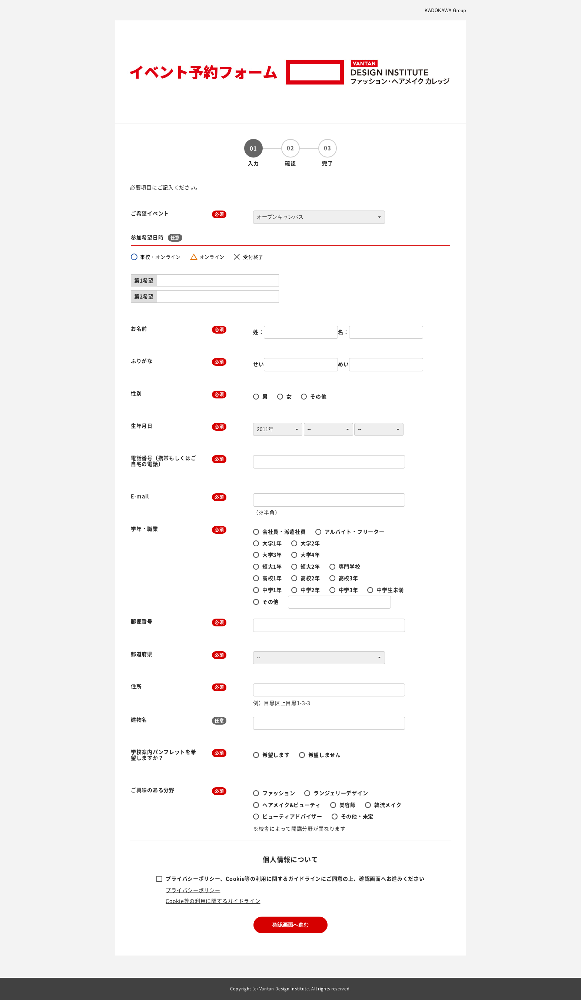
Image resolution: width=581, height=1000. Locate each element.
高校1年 (272, 578)
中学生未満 (390, 589)
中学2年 (310, 589)
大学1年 (272, 543)
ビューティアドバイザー (292, 816)
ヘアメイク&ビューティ (291, 804)
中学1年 (272, 589)
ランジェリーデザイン (340, 793)
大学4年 (310, 554)
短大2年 (310, 566)
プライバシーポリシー (193, 890)
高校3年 (348, 578)
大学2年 (310, 543)
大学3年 (272, 554)
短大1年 (272, 566)
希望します (276, 754)
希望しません (324, 754)
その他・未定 (357, 816)
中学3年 (348, 589)
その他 (318, 396)
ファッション (278, 793)
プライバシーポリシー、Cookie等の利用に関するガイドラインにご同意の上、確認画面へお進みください (295, 878)
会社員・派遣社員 (284, 531)
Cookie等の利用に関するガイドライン (213, 900)
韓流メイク (388, 804)
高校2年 (310, 578)
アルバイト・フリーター (355, 531)
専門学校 (350, 566)
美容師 (347, 804)
